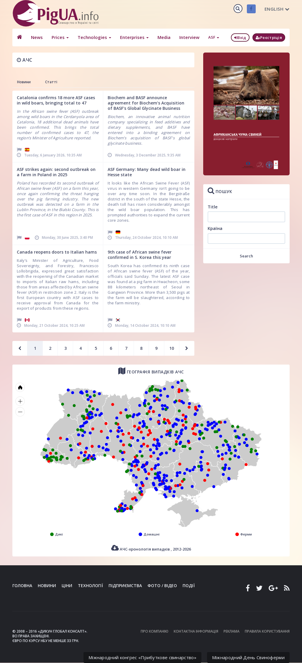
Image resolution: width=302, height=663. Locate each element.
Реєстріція (269, 37)
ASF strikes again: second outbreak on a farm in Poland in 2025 (56, 171)
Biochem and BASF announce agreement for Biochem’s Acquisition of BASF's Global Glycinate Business (146, 103)
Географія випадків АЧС (151, 371)
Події (189, 585)
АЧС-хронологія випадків (151, 548)
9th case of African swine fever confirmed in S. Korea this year (140, 254)
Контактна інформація (196, 631)
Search (246, 256)
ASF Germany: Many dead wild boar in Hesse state (147, 171)
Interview (189, 37)
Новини (24, 81)
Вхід (240, 37)
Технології (90, 585)
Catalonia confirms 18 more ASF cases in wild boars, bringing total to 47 (56, 100)
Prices (60, 37)
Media (163, 37)
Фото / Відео (162, 585)
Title (213, 207)
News (37, 37)
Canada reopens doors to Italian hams (57, 252)
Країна (215, 228)
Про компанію (154, 631)
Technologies (94, 37)
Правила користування (267, 631)
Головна (22, 585)
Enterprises (134, 37)
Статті (51, 81)
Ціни (67, 585)
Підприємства (125, 585)
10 (171, 348)
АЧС (24, 60)
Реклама (231, 631)
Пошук (220, 190)
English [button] (277, 9)
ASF (213, 37)
